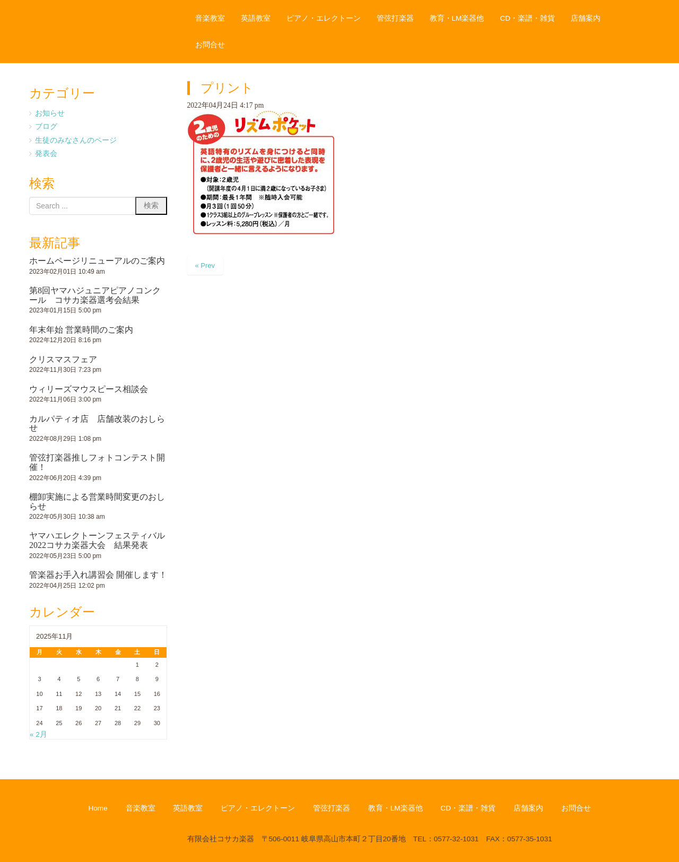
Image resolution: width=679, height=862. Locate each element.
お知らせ (50, 113)
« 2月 (38, 734)
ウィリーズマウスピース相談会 (88, 389)
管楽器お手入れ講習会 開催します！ (98, 574)
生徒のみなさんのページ (76, 140)
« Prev (205, 265)
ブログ (46, 126)
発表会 (46, 154)
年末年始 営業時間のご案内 (81, 329)
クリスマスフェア (63, 359)
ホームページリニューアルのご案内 (97, 260)
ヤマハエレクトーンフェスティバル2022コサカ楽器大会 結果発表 (97, 540)
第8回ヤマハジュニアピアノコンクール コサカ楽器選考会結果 (95, 295)
